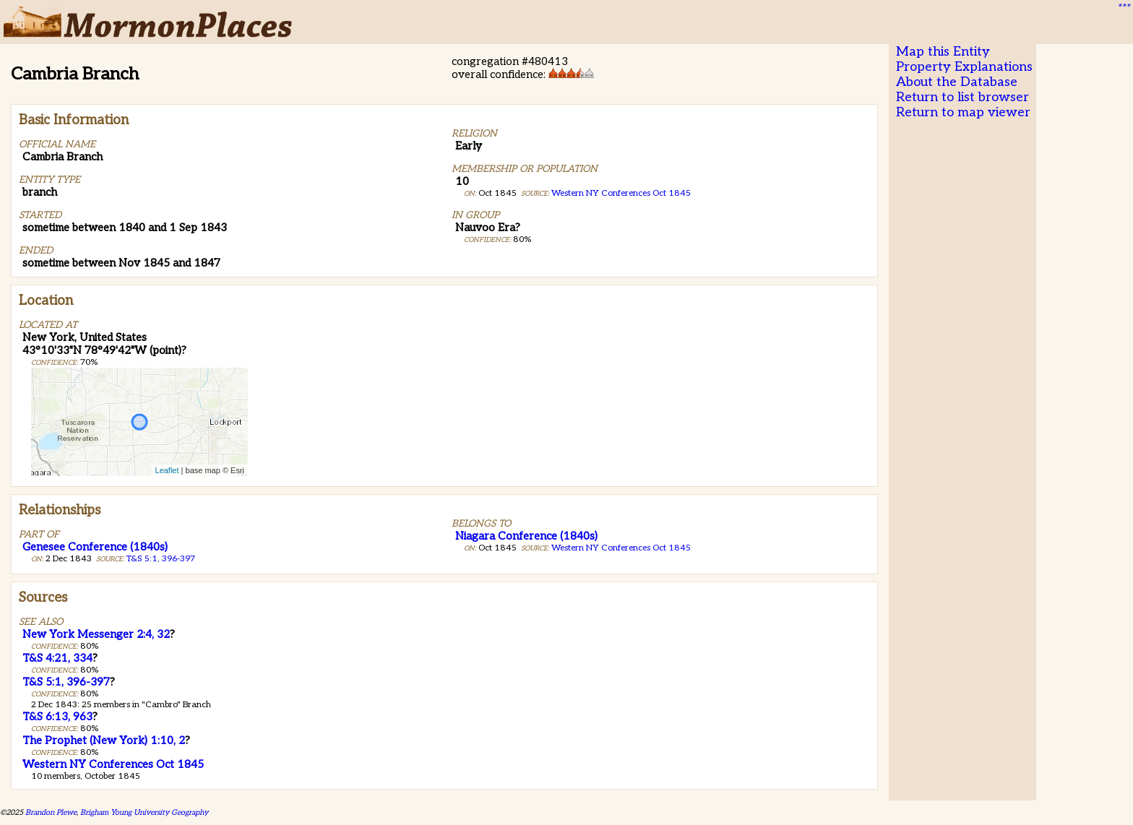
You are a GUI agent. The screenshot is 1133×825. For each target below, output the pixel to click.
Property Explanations (964, 66)
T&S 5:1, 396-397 (160, 558)
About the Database (956, 82)
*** (1122, 7)
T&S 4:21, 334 (57, 658)
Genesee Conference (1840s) (95, 546)
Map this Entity (943, 51)
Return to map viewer (963, 112)
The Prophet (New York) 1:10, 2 (103, 740)
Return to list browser (962, 97)
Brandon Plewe (51, 812)
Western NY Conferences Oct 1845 (621, 193)
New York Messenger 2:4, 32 (96, 634)
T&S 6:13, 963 (57, 716)
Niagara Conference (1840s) (526, 536)
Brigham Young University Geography (144, 812)
